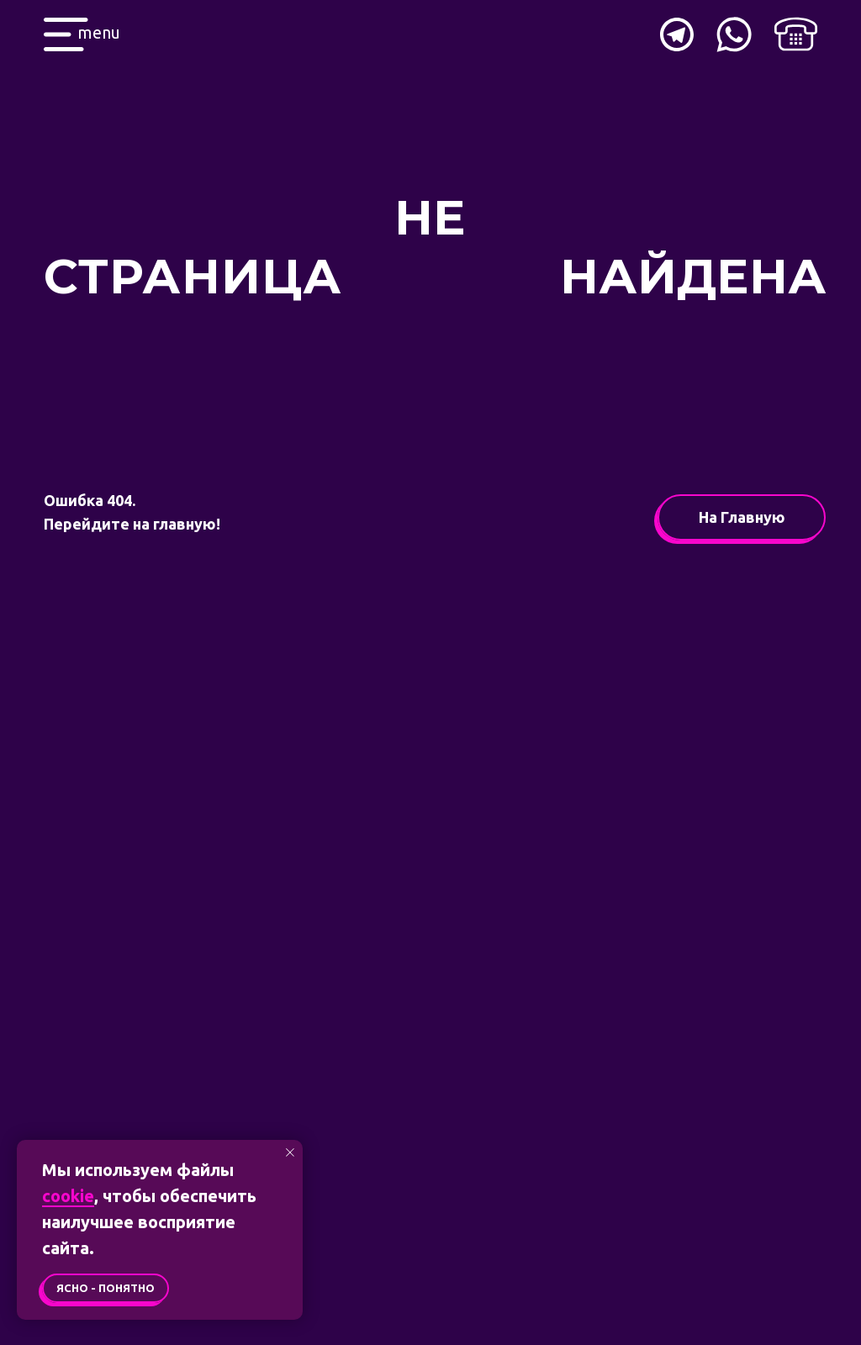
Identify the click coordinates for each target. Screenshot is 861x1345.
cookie (68, 1195)
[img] (795, 34)
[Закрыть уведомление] (290, 1152)
